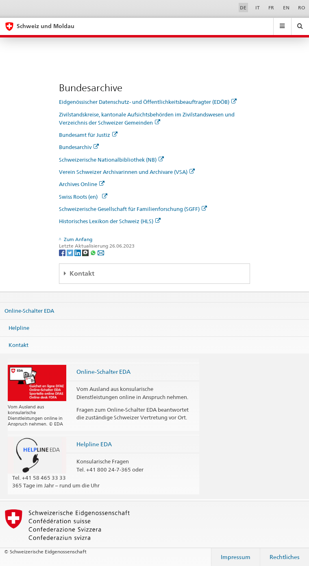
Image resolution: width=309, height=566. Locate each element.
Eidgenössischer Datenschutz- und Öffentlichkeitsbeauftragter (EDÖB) (148, 102)
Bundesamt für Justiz (88, 135)
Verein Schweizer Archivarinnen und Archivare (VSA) (127, 172)
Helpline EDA (94, 444)
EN (286, 7)
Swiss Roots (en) (83, 196)
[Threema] (86, 252)
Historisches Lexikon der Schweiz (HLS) (110, 221)
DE (243, 7)
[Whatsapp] (94, 252)
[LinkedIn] (78, 252)
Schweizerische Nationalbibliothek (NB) (111, 159)
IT (257, 7)
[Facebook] (63, 252)
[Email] (101, 252)
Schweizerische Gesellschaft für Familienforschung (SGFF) (133, 209)
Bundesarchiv (79, 147)
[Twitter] (70, 252)
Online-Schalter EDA (29, 310)
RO (301, 7)
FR (271, 7)
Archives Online (81, 184)
